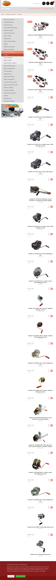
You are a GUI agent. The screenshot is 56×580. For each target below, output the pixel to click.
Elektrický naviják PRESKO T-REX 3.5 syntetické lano (40, 91)
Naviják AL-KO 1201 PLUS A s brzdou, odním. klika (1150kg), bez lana (40, 282)
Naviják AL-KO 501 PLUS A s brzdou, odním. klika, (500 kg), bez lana (40, 146)
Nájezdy (6, 44)
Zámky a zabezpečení (9, 79)
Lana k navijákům (8, 57)
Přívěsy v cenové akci (9, 19)
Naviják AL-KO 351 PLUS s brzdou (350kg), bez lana (40, 118)
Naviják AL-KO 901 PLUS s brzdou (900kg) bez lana (40, 255)
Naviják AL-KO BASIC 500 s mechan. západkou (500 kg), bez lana (40, 392)
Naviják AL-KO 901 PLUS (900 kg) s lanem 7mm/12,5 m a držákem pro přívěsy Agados (40, 200)
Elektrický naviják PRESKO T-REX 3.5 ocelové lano (40, 64)
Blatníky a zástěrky (8, 30)
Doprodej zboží (7, 98)
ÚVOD (2, 14)
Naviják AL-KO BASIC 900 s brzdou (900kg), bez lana (40, 501)
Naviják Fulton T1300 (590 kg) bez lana (40, 555)
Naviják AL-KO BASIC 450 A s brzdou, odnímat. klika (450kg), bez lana (40, 337)
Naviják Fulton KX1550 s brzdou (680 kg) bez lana (40, 528)
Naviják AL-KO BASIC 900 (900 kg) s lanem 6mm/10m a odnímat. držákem (40, 419)
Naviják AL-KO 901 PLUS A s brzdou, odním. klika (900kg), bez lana (40, 228)
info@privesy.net (49, 8)
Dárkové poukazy (8, 25)
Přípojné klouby (8, 74)
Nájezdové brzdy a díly (9, 46)
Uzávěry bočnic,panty (9, 33)
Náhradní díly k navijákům (10, 63)
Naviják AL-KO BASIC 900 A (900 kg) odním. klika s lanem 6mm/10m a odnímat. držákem (40, 446)
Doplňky (6, 95)
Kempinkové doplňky (9, 101)
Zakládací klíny (7, 38)
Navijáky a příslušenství (11, 14)
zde (44, 571)
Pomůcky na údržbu (9, 90)
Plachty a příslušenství (9, 68)
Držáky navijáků (8, 60)
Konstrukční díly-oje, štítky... (10, 82)
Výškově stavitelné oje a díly (11, 84)
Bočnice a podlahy (8, 87)
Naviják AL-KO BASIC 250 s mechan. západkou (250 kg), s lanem (40, 310)
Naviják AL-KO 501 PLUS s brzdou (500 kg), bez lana (40, 173)
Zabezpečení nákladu (9, 76)
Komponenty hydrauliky (10, 93)
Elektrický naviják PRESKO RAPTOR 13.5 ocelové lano (40, 36)
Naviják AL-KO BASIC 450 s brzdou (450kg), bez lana (40, 364)
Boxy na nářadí (7, 35)
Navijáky (19, 14)
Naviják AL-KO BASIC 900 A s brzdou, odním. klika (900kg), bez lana (40, 474)
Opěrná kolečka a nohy (9, 65)
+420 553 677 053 (35, 8)
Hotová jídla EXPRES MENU (10, 27)
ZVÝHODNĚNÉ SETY (9, 22)
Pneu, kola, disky (8, 71)
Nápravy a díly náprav (9, 49)
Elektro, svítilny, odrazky (9, 41)
